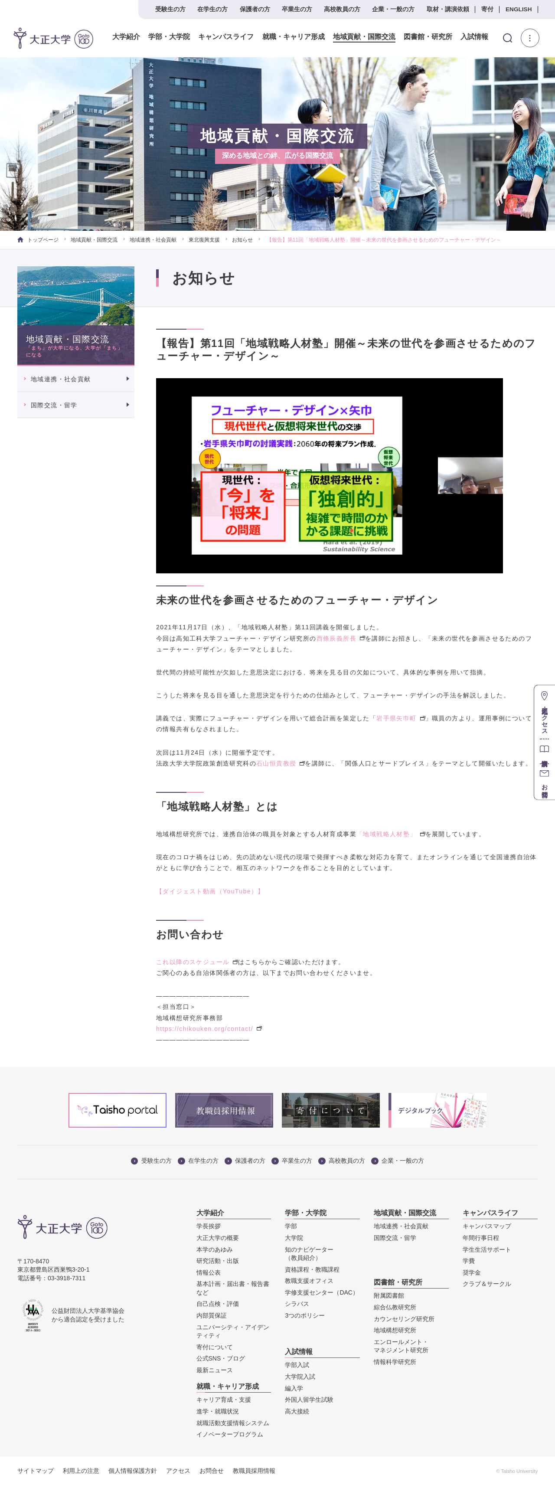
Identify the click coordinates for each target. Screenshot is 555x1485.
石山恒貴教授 (280, 763)
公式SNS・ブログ (220, 1358)
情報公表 (208, 1272)
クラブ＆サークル (487, 1283)
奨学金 (472, 1272)
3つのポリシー (305, 1315)
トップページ (38, 240)
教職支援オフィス (309, 1280)
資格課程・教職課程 (312, 1269)
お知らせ (242, 240)
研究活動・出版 (217, 1260)
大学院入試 (300, 1376)
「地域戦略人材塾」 (390, 834)
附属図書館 (389, 1295)
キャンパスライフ (221, 36)
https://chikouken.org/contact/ (209, 1028)
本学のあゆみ (214, 1249)
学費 (469, 1260)
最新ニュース (214, 1370)
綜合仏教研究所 (395, 1307)
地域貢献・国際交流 (359, 36)
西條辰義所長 (341, 638)
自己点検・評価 (217, 1303)
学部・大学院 (164, 36)
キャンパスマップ (487, 1226)
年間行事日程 (481, 1237)
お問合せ (211, 1470)
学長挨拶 (208, 1226)
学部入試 (297, 1364)
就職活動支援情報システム (232, 1423)
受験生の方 (170, 9)
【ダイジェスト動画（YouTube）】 (210, 891)
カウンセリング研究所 (404, 1318)
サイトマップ (35, 1470)
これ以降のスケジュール (197, 961)
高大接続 (297, 1411)
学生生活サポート (487, 1249)
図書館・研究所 (422, 36)
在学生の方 (212, 9)
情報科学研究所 (395, 1361)
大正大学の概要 (217, 1237)
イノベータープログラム (229, 1434)
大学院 (294, 1237)
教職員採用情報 (254, 1470)
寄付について (214, 1347)
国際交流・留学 (54, 405)
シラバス (297, 1303)
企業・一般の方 (393, 9)
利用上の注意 (81, 1470)
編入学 (294, 1388)
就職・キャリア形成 (288, 36)
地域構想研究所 (395, 1330)
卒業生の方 (297, 9)
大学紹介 (121, 36)
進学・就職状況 (217, 1411)
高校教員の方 (342, 9)
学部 (291, 1226)
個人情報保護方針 (132, 1470)
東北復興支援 (204, 240)
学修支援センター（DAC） (322, 1292)
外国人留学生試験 (309, 1399)
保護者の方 (255, 9)
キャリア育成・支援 (223, 1399)
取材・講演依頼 (448, 9)
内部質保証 (211, 1315)
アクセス (178, 1470)
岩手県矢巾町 (400, 718)
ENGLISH (519, 9)
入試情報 (469, 36)
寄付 (487, 9)
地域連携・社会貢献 (153, 240)
